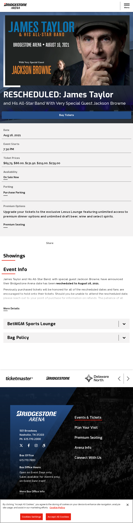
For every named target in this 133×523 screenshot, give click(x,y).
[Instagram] (36, 445)
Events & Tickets (88, 417)
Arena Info (83, 447)
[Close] (127, 505)
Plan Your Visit (86, 427)
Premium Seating (14, 224)
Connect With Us (88, 457)
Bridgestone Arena (15, 6)
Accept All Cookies (58, 517)
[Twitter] (21, 445)
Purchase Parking (14, 192)
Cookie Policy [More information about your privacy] (57, 508)
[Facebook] (29, 445)
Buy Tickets (66, 115)
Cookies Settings (31, 517)
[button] (127, 6)
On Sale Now (11, 177)
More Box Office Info (32, 491)
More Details (11, 308)
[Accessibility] (43, 445)
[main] (66, 191)
